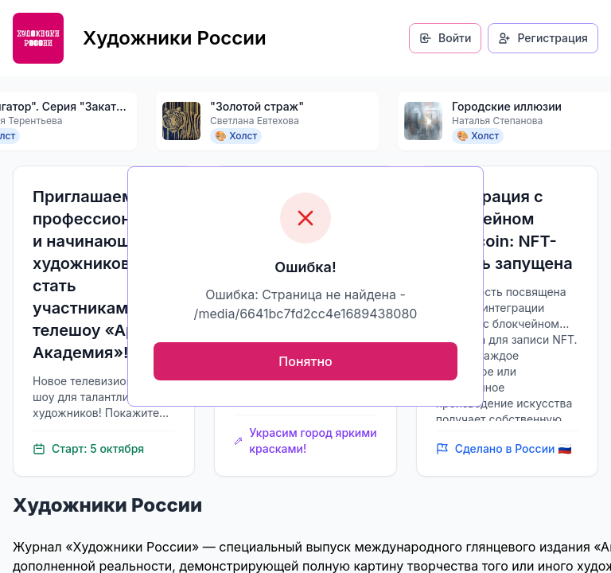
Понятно (305, 361)
